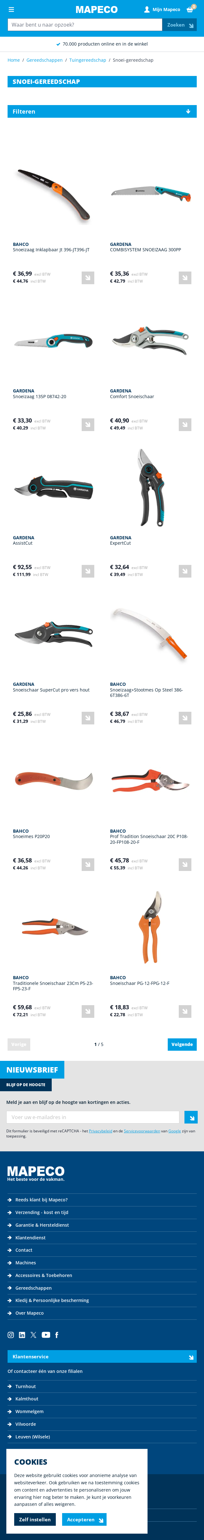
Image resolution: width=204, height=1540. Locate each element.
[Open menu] (11, 9)
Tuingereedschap (87, 60)
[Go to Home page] (97, 9)
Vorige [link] (18, 1044)
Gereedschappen (44, 60)
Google (174, 1131)
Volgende (182, 1044)
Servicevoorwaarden (142, 1131)
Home (14, 60)
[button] (102, 111)
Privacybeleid (100, 1131)
